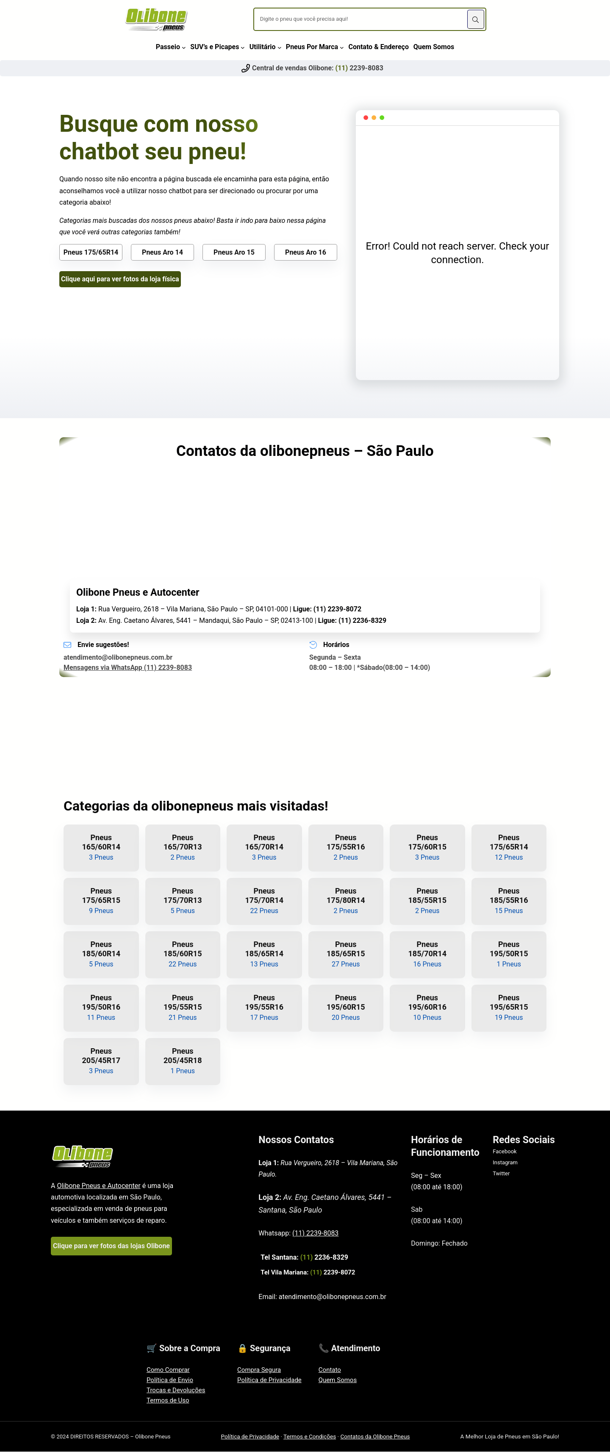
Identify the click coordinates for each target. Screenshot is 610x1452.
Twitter (501, 1173)
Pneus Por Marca (312, 47)
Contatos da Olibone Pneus (375, 1436)
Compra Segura (259, 1370)
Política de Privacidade (269, 1380)
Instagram (505, 1162)
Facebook (504, 1151)
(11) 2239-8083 (315, 1233)
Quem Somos (338, 1380)
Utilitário (263, 47)
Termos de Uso (168, 1400)
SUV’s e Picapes (214, 47)
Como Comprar (168, 1370)
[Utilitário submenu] (279, 47)
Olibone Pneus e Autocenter (98, 1186)
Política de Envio (170, 1380)
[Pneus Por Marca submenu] (342, 47)
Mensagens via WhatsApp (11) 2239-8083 (128, 668)
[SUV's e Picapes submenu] (243, 47)
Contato (330, 1370)
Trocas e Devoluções (176, 1390)
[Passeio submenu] (184, 47)
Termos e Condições (309, 1436)
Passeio (168, 47)
